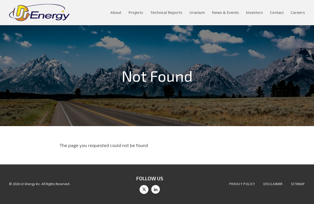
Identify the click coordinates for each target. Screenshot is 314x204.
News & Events (225, 12)
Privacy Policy (242, 184)
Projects (135, 12)
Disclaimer (273, 184)
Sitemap (298, 184)
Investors (254, 12)
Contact (277, 12)
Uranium (197, 12)
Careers (298, 12)
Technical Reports (166, 12)
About (115, 12)
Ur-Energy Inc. (30, 184)
